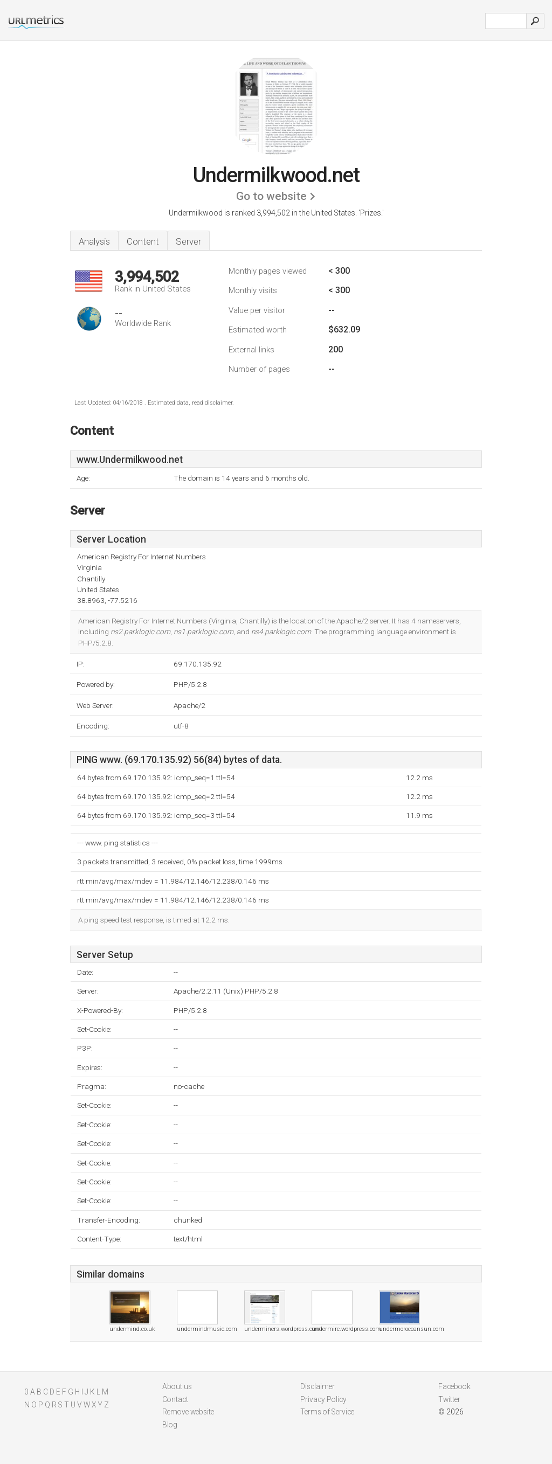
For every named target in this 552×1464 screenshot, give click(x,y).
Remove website (188, 1411)
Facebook (454, 1386)
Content (143, 241)
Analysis (94, 241)
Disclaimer (317, 1386)
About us (177, 1386)
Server (188, 241)
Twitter (449, 1399)
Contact (175, 1399)
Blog (169, 1424)
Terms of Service (327, 1411)
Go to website (271, 196)
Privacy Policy (323, 1399)
